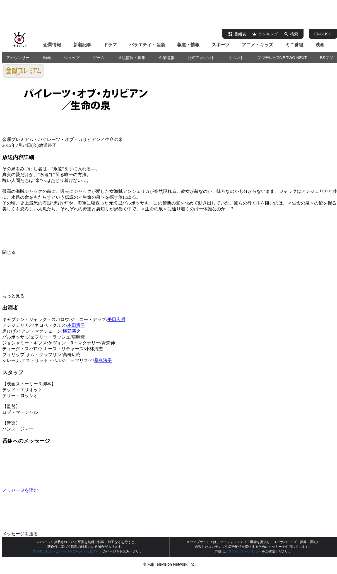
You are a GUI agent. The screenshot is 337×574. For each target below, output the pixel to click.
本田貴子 (76, 325)
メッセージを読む (62, 490)
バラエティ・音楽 (147, 44)
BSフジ (326, 57)
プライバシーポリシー (245, 551)
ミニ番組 (294, 44)
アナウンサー (18, 57)
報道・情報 (188, 44)
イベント (236, 57)
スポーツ (221, 44)
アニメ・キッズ (257, 44)
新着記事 (82, 44)
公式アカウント (201, 57)
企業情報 (52, 44)
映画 (320, 44)
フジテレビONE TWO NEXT (282, 57)
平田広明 (116, 319)
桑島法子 (103, 360)
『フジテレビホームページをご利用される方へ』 (66, 551)
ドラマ (110, 44)
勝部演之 (72, 331)
